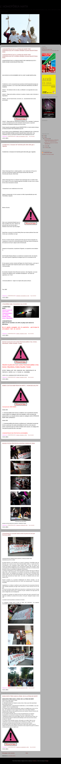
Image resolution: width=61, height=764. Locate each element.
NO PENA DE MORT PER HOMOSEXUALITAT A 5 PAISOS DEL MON (50, 50)
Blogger (46, 760)
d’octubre (46, 145)
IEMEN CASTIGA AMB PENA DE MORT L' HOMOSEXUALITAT (20, 385)
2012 (44, 135)
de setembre (46, 147)
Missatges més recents (8, 753)
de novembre (47, 138)
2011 (44, 137)
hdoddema (35, 760)
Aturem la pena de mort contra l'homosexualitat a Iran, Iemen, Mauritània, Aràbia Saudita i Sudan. (19, 342)
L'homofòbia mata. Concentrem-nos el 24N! (14, 304)
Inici (27, 753)
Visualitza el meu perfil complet (48, 154)
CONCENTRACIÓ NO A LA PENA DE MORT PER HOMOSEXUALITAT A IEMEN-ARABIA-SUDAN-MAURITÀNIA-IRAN (20, 50)
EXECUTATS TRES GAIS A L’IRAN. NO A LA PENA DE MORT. (20, 696)
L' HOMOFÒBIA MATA (14, 6)
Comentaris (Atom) (11, 755)
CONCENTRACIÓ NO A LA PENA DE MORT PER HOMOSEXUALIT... (51, 141)
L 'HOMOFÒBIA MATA (47, 152)
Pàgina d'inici (44, 47)
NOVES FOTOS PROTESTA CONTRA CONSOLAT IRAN (18, 443)
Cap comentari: (32, 136)
